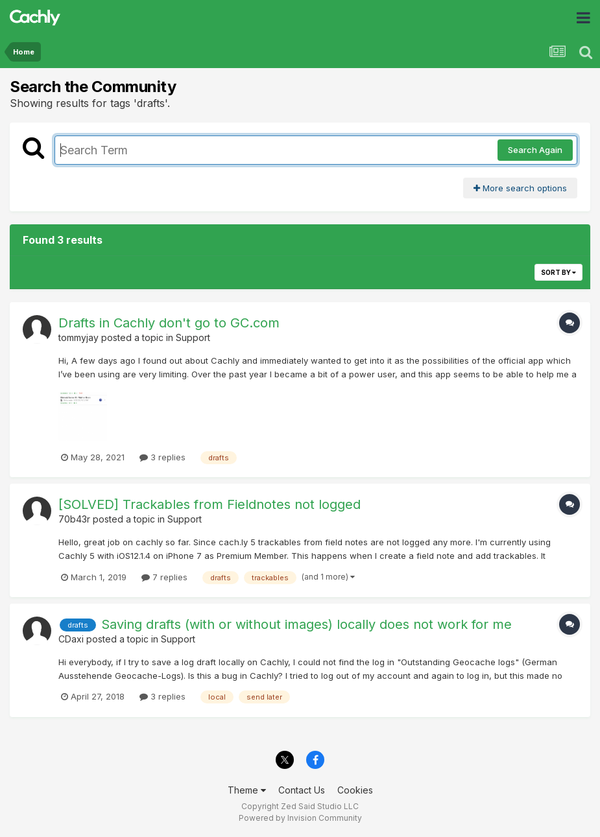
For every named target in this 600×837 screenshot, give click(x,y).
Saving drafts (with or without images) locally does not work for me (306, 624)
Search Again (535, 150)
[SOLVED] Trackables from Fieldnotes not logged (209, 504)
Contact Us (301, 790)
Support (193, 337)
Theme (247, 790)
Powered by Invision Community (300, 818)
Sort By (558, 272)
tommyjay (78, 337)
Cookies (355, 790)
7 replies (164, 577)
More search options (520, 188)
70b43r (74, 519)
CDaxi (71, 638)
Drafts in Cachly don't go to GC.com (169, 323)
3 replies (162, 457)
